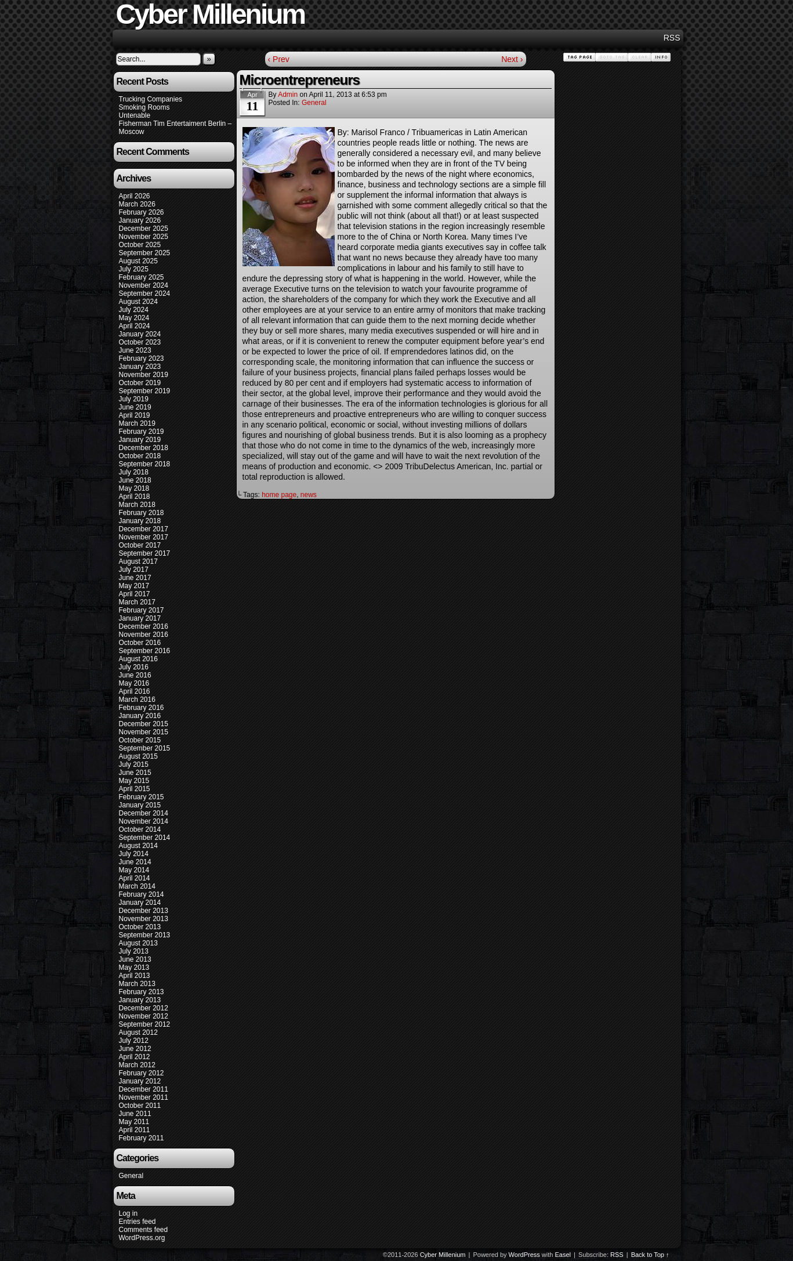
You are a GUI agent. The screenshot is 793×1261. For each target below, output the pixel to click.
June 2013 (135, 959)
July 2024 (134, 310)
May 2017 (134, 586)
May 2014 (134, 870)
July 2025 (134, 269)
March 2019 (137, 423)
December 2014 (143, 813)
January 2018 (140, 521)
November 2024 (143, 285)
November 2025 (143, 237)
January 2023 (140, 367)
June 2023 (135, 350)
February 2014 (141, 894)
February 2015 (141, 797)
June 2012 (135, 1049)
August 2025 (138, 261)
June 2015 (135, 773)
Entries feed (137, 1221)
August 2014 (138, 846)
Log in (128, 1213)
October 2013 (140, 927)
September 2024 (145, 293)
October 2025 (140, 245)
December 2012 (143, 1008)
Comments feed (143, 1230)
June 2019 (135, 407)
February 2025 (141, 277)
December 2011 (143, 1089)
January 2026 (140, 220)
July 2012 (134, 1041)
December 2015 (143, 724)
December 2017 (143, 529)
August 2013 (138, 943)
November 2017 (143, 537)
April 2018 (134, 496)
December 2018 (143, 448)
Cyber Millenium (443, 1254)
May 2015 (134, 781)
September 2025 (145, 253)
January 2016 (140, 716)
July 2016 (134, 667)
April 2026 (134, 196)
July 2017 (134, 570)
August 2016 (138, 659)
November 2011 (143, 1097)
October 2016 (140, 643)
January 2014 (140, 902)
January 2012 (140, 1081)
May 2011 (134, 1122)
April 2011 (134, 1130)
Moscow (131, 132)
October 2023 (140, 342)
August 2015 (138, 756)
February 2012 (141, 1073)
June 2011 (135, 1114)
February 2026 (141, 212)
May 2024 (134, 318)
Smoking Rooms (144, 107)
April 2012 (134, 1057)
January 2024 (140, 334)
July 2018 (134, 472)
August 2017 (138, 561)
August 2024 (138, 302)
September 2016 (145, 651)
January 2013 (140, 1000)
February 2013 (141, 992)
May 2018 (134, 488)
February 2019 (141, 431)
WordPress (524, 1254)
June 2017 (135, 578)
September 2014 (145, 838)
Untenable (135, 115)
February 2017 (141, 610)
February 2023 (141, 358)
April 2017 (134, 594)
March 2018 (137, 505)
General (131, 1176)
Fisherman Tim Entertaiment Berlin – (175, 123)
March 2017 (137, 602)
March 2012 (137, 1065)
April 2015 (134, 789)
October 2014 (140, 829)
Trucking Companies (151, 99)
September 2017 (145, 553)
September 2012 (145, 1024)
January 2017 (140, 618)
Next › (512, 59)
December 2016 (143, 626)
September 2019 (145, 391)
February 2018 (141, 513)
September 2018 (145, 464)
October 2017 (140, 545)
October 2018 (140, 456)
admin (288, 94)
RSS (672, 37)
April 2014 (134, 878)
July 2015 (134, 764)
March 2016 (137, 699)
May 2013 (134, 967)
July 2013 (134, 951)
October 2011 (140, 1105)
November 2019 (143, 375)
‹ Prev (278, 59)
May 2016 (134, 683)
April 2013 (134, 976)
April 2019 (134, 415)
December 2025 (143, 228)
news (308, 495)
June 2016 (135, 675)
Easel (563, 1254)
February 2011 (141, 1138)
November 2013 (143, 919)
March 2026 (137, 204)
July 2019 (134, 399)
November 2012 (143, 1016)
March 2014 (137, 886)
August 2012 (138, 1032)
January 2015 (140, 805)
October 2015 (140, 740)
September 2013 (145, 935)
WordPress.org (142, 1238)
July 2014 (134, 854)
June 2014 (135, 862)
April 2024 (134, 326)
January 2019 (140, 440)
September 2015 (145, 748)
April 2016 (134, 691)
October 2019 (140, 383)
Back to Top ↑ (650, 1254)
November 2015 (143, 732)
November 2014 (143, 821)
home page (279, 495)
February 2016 (141, 708)
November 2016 (143, 634)
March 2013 (137, 984)
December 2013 (143, 911)
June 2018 (135, 480)
